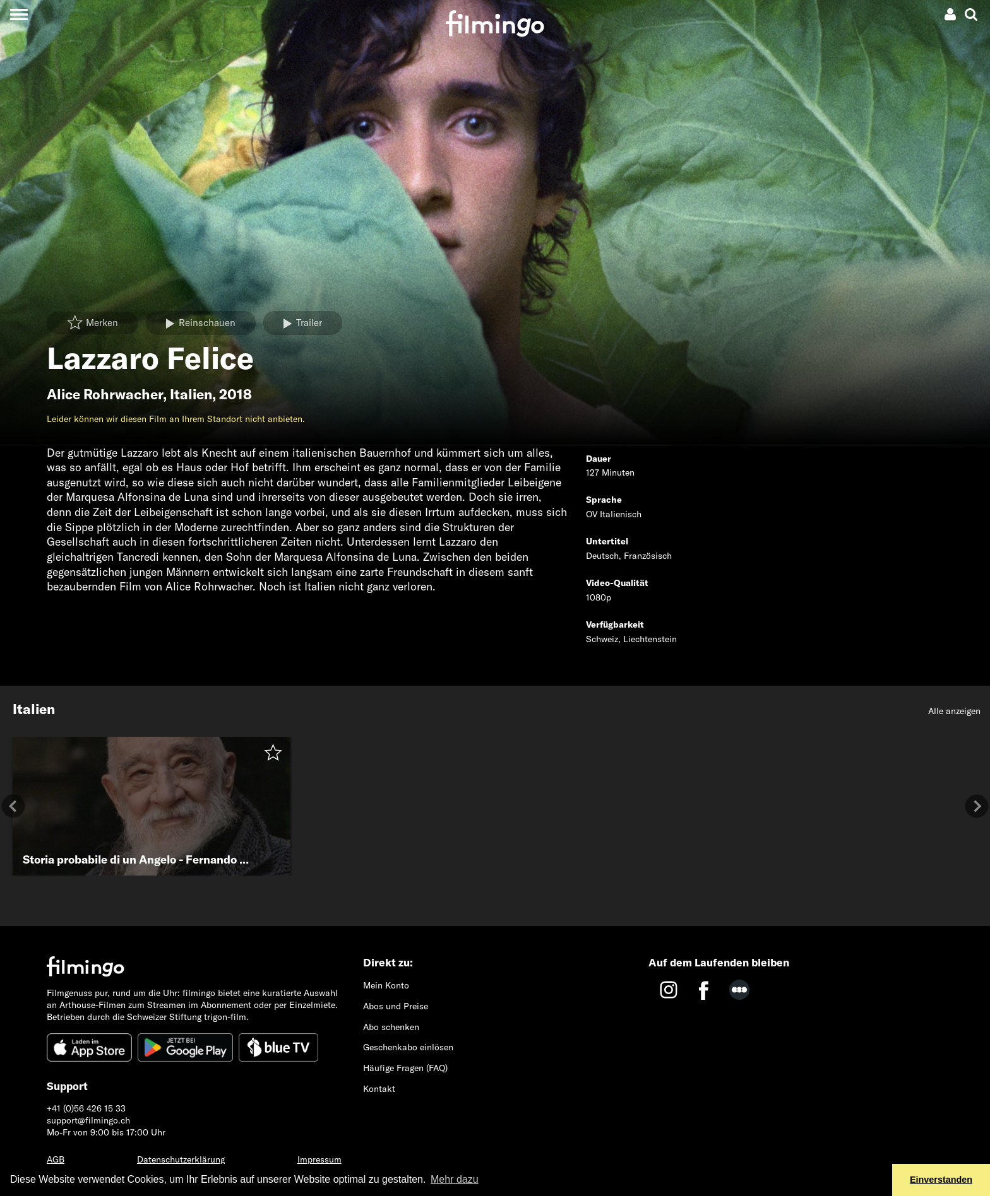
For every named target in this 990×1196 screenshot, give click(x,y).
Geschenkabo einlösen (408, 1047)
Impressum (319, 1159)
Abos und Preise (395, 1006)
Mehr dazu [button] (455, 1179)
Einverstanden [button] (941, 1180)
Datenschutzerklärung (181, 1159)
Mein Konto (386, 985)
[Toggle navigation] (18, 14)
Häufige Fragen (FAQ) (405, 1068)
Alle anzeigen (954, 711)
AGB (55, 1159)
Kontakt (379, 1088)
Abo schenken (391, 1027)
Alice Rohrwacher (105, 394)
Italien (191, 394)
